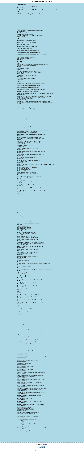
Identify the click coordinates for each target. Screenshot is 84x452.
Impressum (45, 444)
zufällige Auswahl (22, 7)
